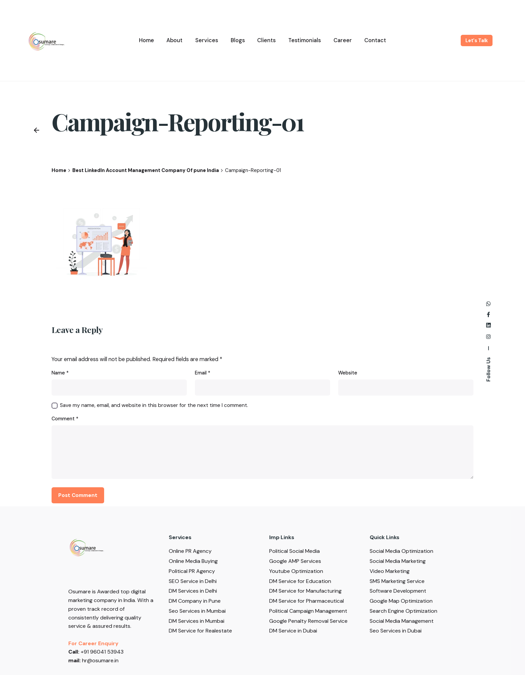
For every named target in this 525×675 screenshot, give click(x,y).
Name (60, 373)
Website (347, 373)
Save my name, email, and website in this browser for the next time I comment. (154, 405)
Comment (65, 419)
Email (202, 373)
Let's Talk (476, 40)
